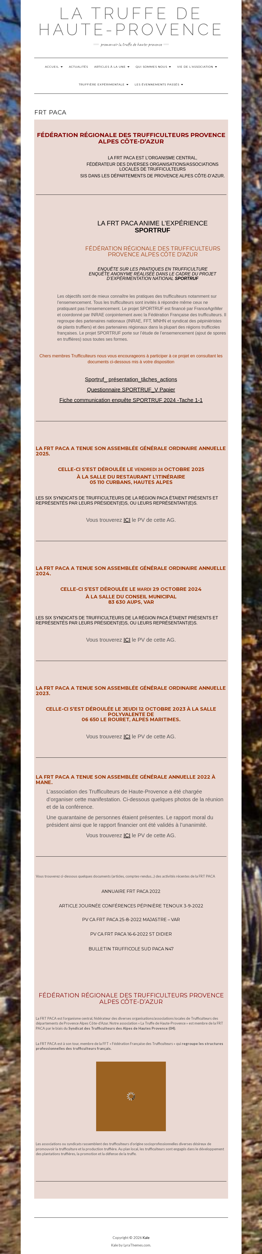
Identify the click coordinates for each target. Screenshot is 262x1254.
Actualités (78, 67)
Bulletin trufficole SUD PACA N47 (131, 948)
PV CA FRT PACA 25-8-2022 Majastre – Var (131, 919)
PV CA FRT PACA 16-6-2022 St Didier (131, 934)
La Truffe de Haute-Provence (131, 21)
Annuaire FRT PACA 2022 (131, 891)
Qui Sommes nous (153, 67)
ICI (127, 520)
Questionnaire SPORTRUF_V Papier (131, 390)
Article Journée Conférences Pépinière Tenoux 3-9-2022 (131, 905)
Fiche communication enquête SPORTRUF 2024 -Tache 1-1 (130, 400)
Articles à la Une (112, 67)
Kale (146, 1237)
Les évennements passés (159, 84)
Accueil (54, 67)
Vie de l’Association (197, 67)
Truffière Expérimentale (103, 84)
